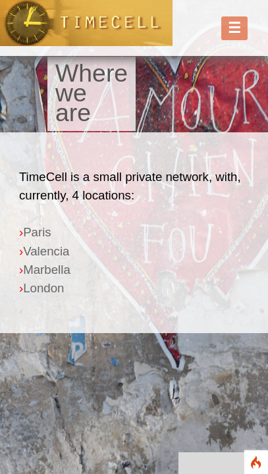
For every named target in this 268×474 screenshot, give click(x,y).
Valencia (46, 251)
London (43, 288)
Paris (37, 232)
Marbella (46, 269)
